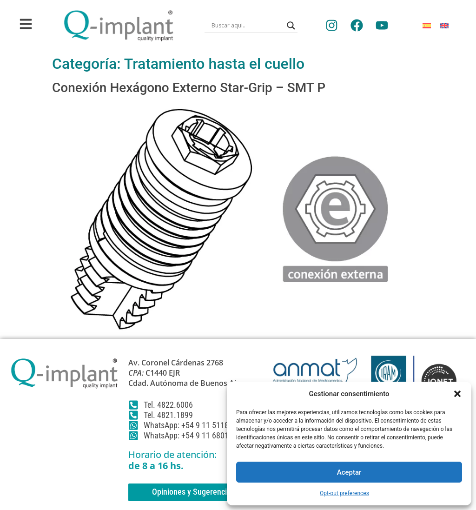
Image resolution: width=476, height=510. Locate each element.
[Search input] (247, 25)
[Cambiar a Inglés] (444, 25)
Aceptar (349, 472)
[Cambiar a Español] (427, 25)
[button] (457, 393)
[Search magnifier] (291, 25)
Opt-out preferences (344, 493)
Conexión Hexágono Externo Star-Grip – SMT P (188, 87)
